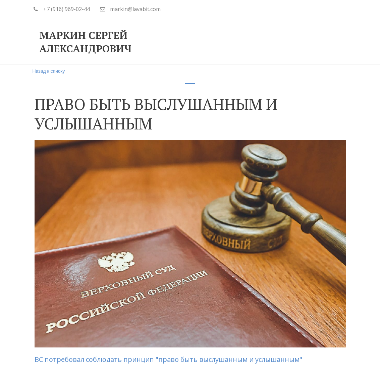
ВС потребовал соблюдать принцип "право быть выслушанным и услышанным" (169, 359)
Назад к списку (49, 71)
